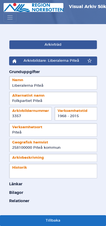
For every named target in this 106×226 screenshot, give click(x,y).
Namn (17, 80)
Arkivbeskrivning (28, 158)
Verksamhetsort (27, 127)
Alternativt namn (28, 95)
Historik (19, 168)
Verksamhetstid (72, 111)
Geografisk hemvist (30, 142)
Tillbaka (53, 220)
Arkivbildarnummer (30, 111)
